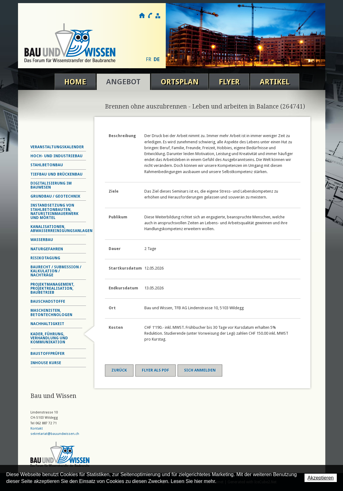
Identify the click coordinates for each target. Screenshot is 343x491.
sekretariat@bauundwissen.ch (54, 434)
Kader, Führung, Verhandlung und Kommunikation (49, 338)
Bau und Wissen (69, 42)
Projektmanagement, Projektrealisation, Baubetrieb (52, 288)
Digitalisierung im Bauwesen (51, 185)
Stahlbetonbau (46, 165)
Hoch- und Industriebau (56, 156)
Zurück (119, 370)
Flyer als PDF (155, 370)
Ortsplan (180, 82)
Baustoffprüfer (47, 353)
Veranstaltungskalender (57, 147)
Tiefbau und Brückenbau (56, 174)
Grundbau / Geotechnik (55, 196)
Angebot (123, 82)
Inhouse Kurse (45, 363)
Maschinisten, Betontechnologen (51, 312)
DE (157, 59)
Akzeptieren (321, 477)
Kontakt (150, 16)
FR (148, 59)
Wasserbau (41, 240)
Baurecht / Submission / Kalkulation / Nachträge (55, 271)
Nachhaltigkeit (47, 324)
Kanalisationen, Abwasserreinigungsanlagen (61, 229)
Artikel (275, 82)
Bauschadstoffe (47, 301)
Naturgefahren (46, 249)
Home (75, 82)
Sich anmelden (200, 370)
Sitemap (157, 16)
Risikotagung (45, 258)
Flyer (229, 82)
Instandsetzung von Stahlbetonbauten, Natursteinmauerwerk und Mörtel (54, 211)
